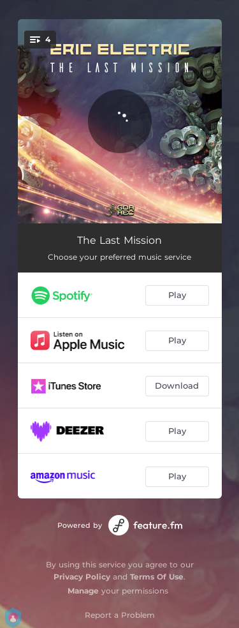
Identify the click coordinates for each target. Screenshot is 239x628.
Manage (83, 590)
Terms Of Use (157, 576)
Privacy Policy (82, 576)
